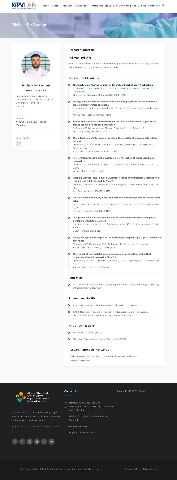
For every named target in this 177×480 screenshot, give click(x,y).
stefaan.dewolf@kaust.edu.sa (84, 402)
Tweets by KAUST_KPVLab (131, 391)
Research (67, 5)
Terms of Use (150, 469)
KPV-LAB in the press (124, 5)
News (108, 5)
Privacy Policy (132, 469)
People (55, 5)
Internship (97, 5)
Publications (82, 5)
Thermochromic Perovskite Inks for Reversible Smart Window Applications (113, 85)
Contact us (154, 5)
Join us (142, 5)
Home (45, 5)
